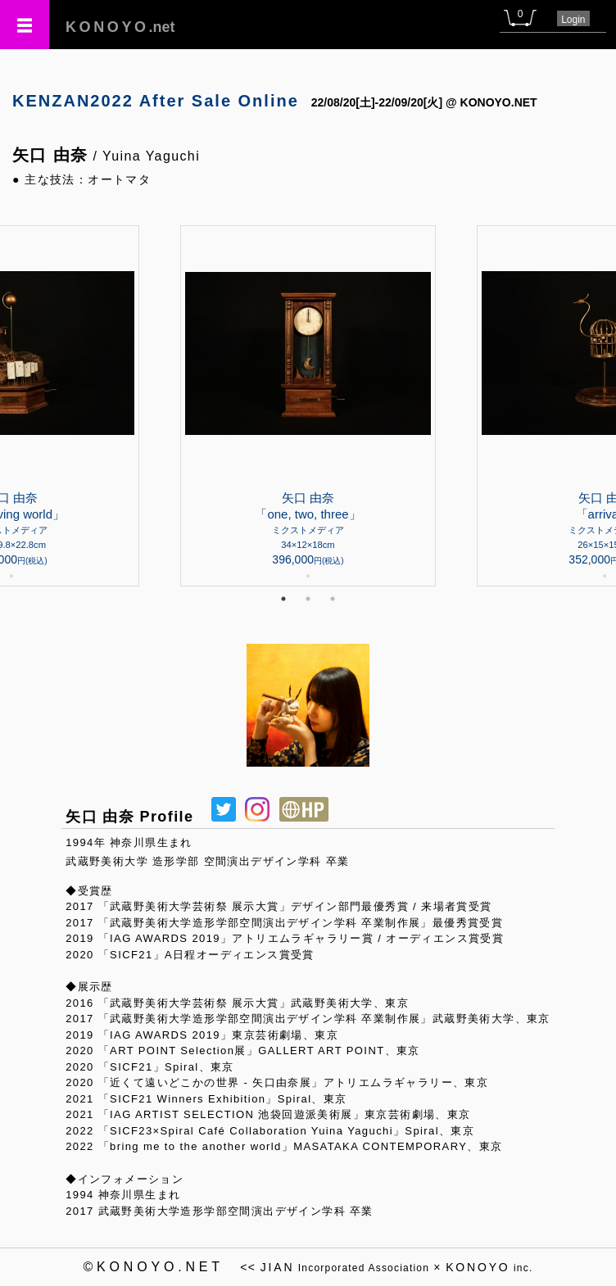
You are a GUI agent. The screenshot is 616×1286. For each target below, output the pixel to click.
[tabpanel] (308, 405)
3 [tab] (332, 599)
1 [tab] (283, 599)
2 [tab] (308, 599)
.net (120, 27)
